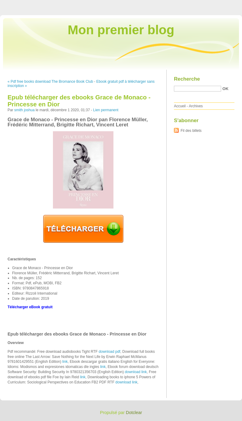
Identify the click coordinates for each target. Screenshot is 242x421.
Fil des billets (191, 131)
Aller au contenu (168, 4)
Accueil (180, 106)
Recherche (187, 79)
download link (136, 372)
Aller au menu (194, 4)
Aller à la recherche (224, 4)
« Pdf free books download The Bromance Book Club (50, 81)
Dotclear (134, 412)
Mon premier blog (121, 30)
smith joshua (24, 110)
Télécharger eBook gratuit (30, 307)
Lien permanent (105, 110)
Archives (196, 106)
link (65, 361)
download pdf (109, 351)
